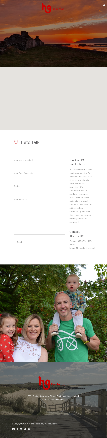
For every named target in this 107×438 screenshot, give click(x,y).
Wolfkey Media (58, 399)
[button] (26, 106)
